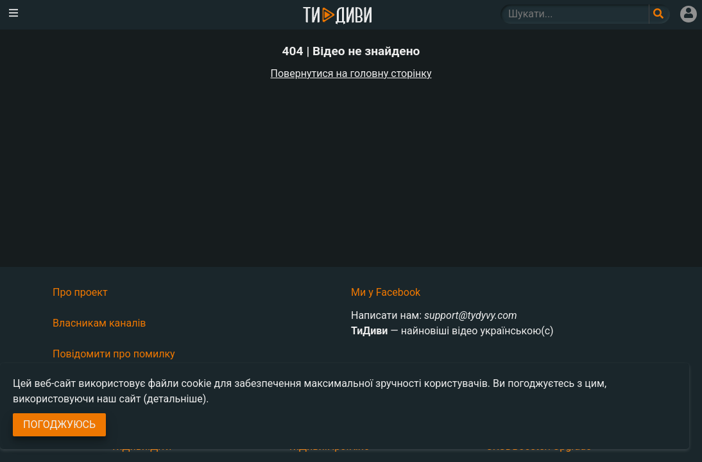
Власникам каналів (99, 323)
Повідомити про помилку (114, 354)
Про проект (80, 292)
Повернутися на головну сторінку (351, 73)
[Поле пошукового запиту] (659, 14)
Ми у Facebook (385, 292)
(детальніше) (175, 399)
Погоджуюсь (59, 424)
